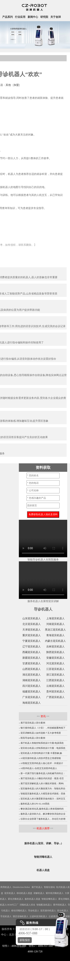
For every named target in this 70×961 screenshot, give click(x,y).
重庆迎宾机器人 (31, 635)
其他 (8, 85)
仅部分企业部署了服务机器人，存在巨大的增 (43, 819)
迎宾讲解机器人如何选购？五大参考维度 (41, 733)
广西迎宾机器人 (55, 697)
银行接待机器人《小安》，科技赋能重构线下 (43, 728)
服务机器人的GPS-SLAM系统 (35, 803)
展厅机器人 (37, 887)
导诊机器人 (33, 910)
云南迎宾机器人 (55, 686)
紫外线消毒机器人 (55, 893)
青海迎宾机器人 (55, 635)
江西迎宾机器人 (55, 680)
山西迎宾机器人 (31, 669)
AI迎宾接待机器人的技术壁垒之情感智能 (40, 758)
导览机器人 (6, 916)
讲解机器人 (39, 893)
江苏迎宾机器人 (55, 669)
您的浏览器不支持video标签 (43, 538)
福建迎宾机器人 (31, 691)
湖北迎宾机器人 (31, 674)
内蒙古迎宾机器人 (55, 641)
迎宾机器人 (9, 893)
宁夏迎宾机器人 (31, 641)
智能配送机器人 (44, 904)
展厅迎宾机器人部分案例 (33, 722)
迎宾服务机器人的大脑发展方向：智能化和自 (43, 788)
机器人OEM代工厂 (9, 904)
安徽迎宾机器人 (55, 657)
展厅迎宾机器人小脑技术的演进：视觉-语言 (42, 778)
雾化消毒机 (63, 899)
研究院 (44, 17)
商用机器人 (6, 887)
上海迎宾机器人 (55, 618)
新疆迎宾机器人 (31, 657)
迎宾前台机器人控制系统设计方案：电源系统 (43, 748)
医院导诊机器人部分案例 (33, 738)
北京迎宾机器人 (31, 624)
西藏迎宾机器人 (31, 652)
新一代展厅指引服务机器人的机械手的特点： (43, 773)
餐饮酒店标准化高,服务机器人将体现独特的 (42, 808)
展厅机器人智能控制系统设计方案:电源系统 (42, 743)
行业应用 (20, 17)
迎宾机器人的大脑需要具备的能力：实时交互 (43, 798)
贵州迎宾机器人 (55, 691)
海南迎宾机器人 (31, 702)
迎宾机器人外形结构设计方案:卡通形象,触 (41, 753)
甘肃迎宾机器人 (31, 663)
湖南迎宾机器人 (31, 680)
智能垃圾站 (49, 887)
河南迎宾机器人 (55, 624)
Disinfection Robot (21, 887)
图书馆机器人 (60, 904)
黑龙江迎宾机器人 (55, 629)
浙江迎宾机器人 (55, 674)
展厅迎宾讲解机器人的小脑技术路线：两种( (42, 783)
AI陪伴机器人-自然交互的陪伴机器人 (38, 768)
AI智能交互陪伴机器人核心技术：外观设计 (41, 763)
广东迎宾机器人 (31, 697)
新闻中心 (33, 17)
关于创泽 (55, 17)
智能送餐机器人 (49, 899)
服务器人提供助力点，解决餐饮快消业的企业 (43, 814)
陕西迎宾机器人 (55, 652)
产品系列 (7, 17)
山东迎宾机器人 (31, 618)
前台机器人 (62, 910)
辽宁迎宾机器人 (31, 646)
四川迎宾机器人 (31, 686)
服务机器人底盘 (32, 899)
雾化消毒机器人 (16, 899)
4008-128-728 (35, 951)
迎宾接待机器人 (48, 910)
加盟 (16, 85)
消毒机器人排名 (27, 904)
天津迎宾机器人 (31, 629)
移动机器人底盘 (24, 893)
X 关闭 (20, 946)
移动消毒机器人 (19, 910)
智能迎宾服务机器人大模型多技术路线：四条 (43, 793)
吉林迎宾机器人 (55, 646)
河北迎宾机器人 (55, 663)
